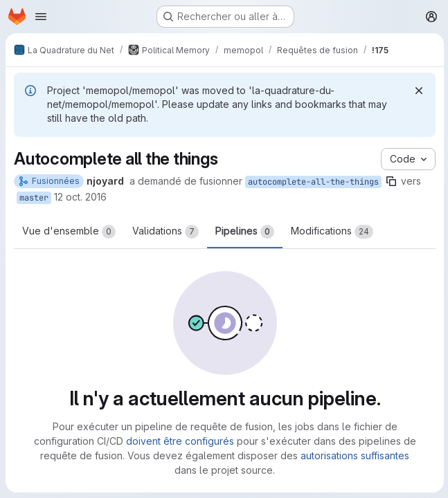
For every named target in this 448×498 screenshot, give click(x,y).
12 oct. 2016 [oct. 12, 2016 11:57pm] (80, 197)
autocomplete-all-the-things (313, 181)
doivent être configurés (179, 441)
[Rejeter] (417, 90)
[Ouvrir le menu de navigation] (41, 17)
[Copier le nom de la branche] (391, 181)
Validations (165, 232)
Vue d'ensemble (69, 232)
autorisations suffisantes (354, 455)
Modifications (332, 232)
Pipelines (244, 232)
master (33, 197)
